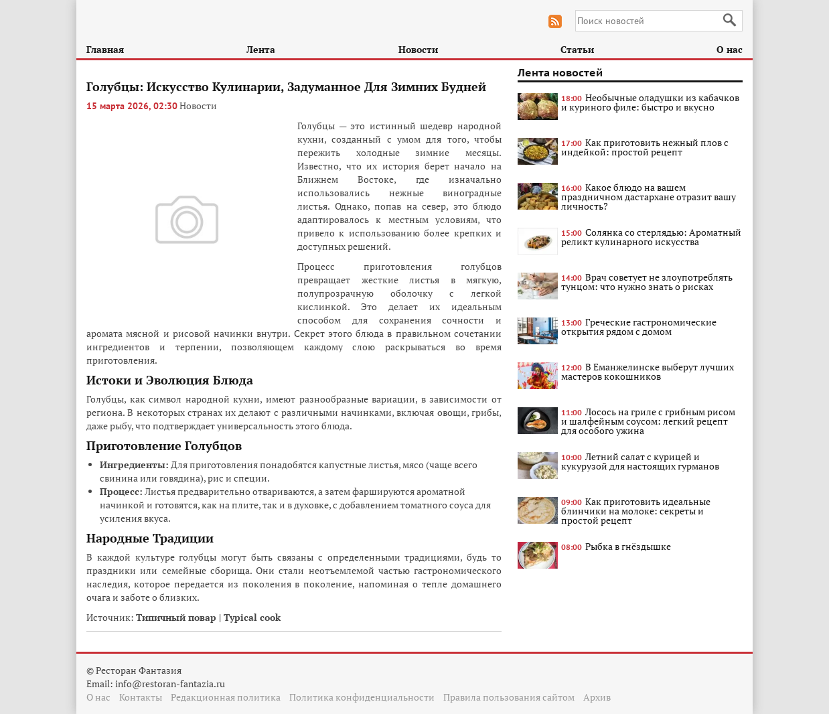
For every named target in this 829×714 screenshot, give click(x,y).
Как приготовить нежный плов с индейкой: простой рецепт (645, 147)
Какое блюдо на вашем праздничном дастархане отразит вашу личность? (648, 196)
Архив (597, 697)
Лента (260, 49)
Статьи (577, 49)
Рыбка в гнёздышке (628, 546)
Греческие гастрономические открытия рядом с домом (639, 326)
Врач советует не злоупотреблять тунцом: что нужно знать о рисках (647, 282)
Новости (418, 49)
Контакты (140, 697)
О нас (730, 49)
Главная (105, 49)
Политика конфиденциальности (362, 697)
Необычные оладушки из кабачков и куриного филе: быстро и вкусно (650, 102)
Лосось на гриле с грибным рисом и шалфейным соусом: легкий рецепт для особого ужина (648, 421)
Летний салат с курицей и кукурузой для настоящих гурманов (640, 461)
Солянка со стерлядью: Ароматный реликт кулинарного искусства (651, 237)
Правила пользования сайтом (509, 697)
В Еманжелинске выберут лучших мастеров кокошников (647, 371)
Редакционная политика (226, 697)
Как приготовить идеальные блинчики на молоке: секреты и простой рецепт (635, 510)
